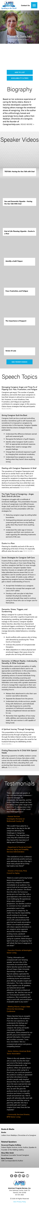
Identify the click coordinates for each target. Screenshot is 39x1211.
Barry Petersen (7, 1158)
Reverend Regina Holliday (11, 1145)
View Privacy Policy (19, 1201)
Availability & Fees (19, 78)
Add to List (20, 72)
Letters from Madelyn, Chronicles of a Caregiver (18, 1135)
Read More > (27, 124)
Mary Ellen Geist (7, 1153)
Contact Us (25, 5)
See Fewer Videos (19, 362)
